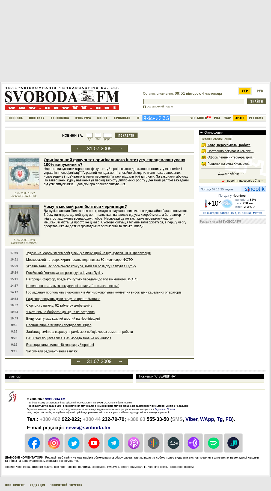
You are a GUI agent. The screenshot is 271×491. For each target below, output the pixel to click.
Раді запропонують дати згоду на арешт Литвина (63, 299)
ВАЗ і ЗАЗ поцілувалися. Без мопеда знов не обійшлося (68, 338)
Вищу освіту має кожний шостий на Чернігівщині (63, 319)
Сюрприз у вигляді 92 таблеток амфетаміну (59, 305)
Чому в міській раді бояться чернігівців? (85, 206)
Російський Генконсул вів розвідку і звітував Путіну (64, 273)
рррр (107, 138)
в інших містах (252, 212)
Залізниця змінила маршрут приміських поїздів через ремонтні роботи (79, 332)
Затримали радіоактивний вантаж (52, 351)
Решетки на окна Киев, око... (229, 164)
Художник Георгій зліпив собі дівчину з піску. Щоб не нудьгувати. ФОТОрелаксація (88, 253)
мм (98, 138)
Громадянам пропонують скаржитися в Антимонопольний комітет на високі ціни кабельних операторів (103, 292)
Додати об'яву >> (231, 173)
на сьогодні (211, 212)
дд (89, 138)
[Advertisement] (94, 42)
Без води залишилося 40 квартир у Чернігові (60, 345)
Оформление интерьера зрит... (231, 157)
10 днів (235, 212)
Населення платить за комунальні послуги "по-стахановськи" (72, 286)
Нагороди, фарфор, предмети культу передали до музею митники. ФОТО (81, 279)
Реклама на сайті (220, 221)
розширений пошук (160, 106)
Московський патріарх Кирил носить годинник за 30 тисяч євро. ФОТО (79, 260)
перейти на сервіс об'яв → (245, 180)
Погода (206, 189)
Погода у (232, 195)
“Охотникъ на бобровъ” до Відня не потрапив (60, 312)
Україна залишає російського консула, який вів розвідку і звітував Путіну (81, 266)
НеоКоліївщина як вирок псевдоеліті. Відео (58, 325)
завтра (224, 212)
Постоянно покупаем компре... (230, 151)
